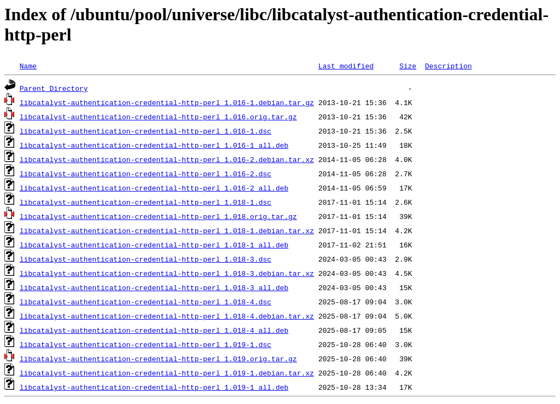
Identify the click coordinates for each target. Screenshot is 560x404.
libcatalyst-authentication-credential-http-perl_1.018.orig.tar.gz (158, 216)
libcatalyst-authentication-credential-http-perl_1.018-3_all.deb (154, 287)
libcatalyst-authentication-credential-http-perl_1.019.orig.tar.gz (158, 358)
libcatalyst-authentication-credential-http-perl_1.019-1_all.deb (154, 387)
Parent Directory (54, 88)
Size (407, 66)
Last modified (346, 66)
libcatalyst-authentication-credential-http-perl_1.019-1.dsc (145, 344)
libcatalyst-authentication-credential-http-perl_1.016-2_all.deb (154, 188)
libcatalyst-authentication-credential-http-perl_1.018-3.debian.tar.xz (167, 273)
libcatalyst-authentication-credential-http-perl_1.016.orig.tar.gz (158, 117)
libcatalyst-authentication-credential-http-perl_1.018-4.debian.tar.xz (167, 316)
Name (28, 66)
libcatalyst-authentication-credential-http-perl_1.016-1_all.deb (154, 145)
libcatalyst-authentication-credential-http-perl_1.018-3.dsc (145, 259)
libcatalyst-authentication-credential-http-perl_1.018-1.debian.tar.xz (167, 230)
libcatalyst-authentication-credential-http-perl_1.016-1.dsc (145, 131)
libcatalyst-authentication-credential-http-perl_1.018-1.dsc (145, 202)
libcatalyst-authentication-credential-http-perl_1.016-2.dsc (145, 173)
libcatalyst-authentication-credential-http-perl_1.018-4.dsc (145, 302)
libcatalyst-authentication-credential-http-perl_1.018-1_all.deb (154, 245)
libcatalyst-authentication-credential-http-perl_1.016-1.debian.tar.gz (167, 102)
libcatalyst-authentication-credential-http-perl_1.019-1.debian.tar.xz (167, 373)
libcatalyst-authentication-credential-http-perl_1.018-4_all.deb (154, 330)
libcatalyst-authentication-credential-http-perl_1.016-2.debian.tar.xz (167, 159)
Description (448, 66)
